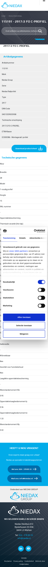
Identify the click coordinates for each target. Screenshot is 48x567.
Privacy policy (18, 561)
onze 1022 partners (18, 251)
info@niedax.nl (24, 538)
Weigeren (24, 334)
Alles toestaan (24, 317)
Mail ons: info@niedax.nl (22, 478)
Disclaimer (8, 561)
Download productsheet (26, 148)
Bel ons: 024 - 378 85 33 (21, 469)
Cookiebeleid (29, 561)
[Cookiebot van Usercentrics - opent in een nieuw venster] (34, 231)
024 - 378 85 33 (26, 535)
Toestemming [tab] (9, 238)
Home (4, 16)
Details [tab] (22, 238)
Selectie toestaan (24, 325)
